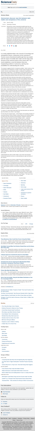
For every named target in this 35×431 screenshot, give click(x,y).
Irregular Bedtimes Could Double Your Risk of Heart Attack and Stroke (16, 295)
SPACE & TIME (3, 329)
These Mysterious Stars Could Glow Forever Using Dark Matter (15, 239)
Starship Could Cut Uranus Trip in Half (10, 317)
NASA (4, 189)
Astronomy (23, 182)
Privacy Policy (26, 418)
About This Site (4, 418)
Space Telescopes (7, 187)
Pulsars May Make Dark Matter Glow (9, 270)
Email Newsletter (6, 391)
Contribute (14, 418)
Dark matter (23, 180)
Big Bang (23, 184)
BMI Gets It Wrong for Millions (8, 319)
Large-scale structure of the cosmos (27, 190)
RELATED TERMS (22, 178)
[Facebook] (7, 46)
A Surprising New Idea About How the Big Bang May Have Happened (17, 359)
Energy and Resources (7, 341)
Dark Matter (6, 194)
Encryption (4, 347)
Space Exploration (7, 183)
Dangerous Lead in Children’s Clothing (10, 321)
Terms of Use (19, 420)
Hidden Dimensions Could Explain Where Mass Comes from (15, 370)
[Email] (16, 46)
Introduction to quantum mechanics (26, 193)
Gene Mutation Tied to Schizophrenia (10, 314)
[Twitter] (9, 46)
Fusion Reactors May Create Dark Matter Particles (13, 368)
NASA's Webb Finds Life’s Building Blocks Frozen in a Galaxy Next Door (18, 372)
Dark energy (23, 187)
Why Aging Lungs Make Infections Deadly (11, 312)
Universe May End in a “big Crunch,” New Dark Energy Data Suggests (17, 364)
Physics (22, 196)
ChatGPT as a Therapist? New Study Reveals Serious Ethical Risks (17, 378)
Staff (10, 418)
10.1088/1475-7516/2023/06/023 (9, 219)
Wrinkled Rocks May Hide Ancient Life (10, 315)
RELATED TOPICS (5, 178)
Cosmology (5, 185)
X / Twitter (5, 403)
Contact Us (5, 414)
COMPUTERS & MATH (5, 345)
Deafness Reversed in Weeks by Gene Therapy (12, 308)
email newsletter (23, 7)
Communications (5, 351)
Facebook (5, 401)
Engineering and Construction (8, 343)
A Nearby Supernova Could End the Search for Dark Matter (15, 254)
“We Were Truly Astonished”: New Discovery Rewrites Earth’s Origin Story (17, 293)
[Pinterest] (11, 46)
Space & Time (5, 180)
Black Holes (4, 333)
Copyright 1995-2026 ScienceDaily (9, 422)
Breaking (3, 303)
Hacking (3, 349)
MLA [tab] (22, 223)
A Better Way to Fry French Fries (9, 323)
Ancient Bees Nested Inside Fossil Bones (11, 310)
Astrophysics (6, 196)
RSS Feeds (5, 393)
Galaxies (5, 191)
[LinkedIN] (14, 46)
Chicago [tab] (31, 223)
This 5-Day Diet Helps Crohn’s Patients (10, 306)
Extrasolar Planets (7, 198)
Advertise (20, 418)
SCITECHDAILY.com (9, 286)
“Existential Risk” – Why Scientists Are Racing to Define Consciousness (17, 380)
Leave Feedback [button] (6, 412)
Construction (4, 339)
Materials (3, 205)
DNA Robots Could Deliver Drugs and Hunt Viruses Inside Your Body (17, 376)
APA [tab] (26, 223)
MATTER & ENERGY (4, 337)
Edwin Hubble (24, 198)
